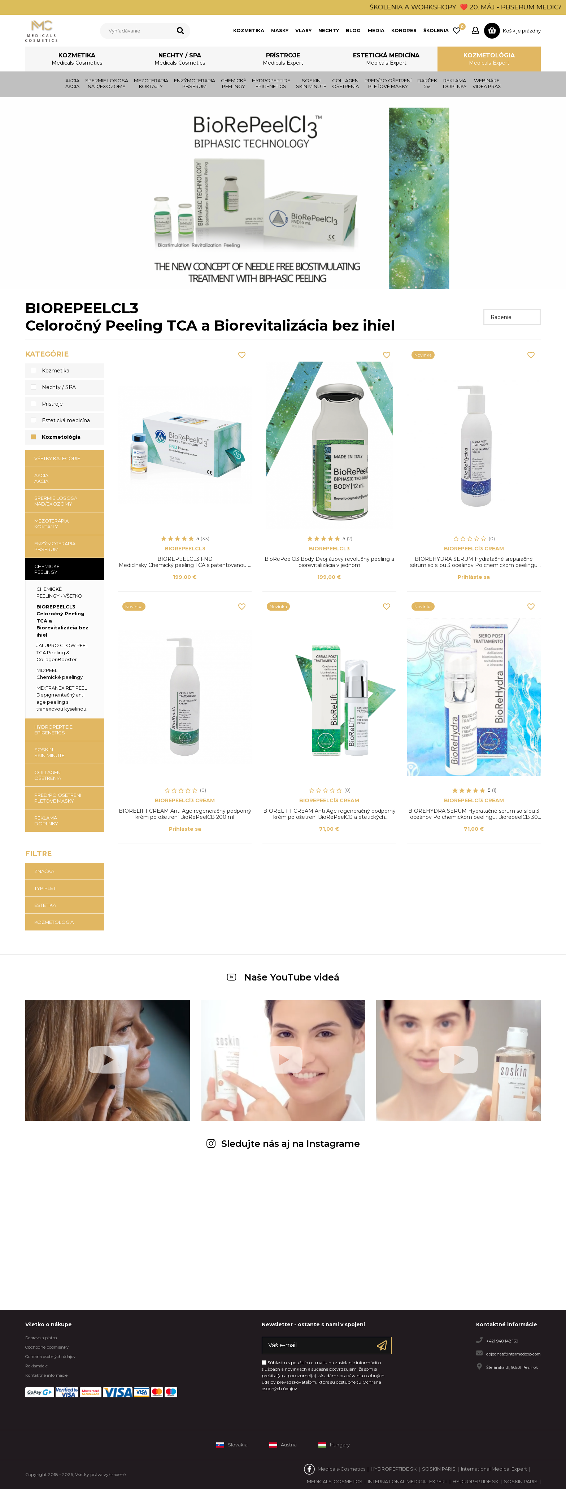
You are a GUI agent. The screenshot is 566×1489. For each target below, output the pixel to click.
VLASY (303, 30)
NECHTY (328, 30)
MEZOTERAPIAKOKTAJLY (151, 83)
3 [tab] (290, 279)
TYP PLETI (45, 888)
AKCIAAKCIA (72, 83)
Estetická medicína (386, 59)
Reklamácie (36, 1365)
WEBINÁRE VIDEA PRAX (487, 83)
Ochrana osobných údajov (50, 1356)
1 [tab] (275, 279)
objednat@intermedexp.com (513, 1354)
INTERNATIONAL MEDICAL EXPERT (407, 1481)
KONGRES (404, 30)
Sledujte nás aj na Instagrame (283, 1143)
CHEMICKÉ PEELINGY (233, 83)
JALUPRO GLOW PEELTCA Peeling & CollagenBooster (62, 652)
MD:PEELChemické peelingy (59, 673)
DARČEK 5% (427, 83)
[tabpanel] (283, 193)
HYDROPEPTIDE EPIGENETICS (271, 83)
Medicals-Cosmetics (341, 1469)
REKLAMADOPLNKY (455, 83)
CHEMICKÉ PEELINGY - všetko (59, 592)
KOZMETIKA (248, 30)
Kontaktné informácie (46, 1375)
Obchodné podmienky (47, 1347)
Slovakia (232, 1445)
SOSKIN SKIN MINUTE (311, 83)
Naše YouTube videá (283, 977)
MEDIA (376, 30)
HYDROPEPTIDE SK (394, 1469)
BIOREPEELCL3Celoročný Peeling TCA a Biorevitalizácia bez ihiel (62, 621)
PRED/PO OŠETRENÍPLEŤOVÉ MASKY (388, 83)
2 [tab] (283, 279)
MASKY (279, 30)
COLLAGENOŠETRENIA (345, 83)
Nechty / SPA (180, 59)
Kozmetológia (489, 59)
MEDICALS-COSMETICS (334, 1481)
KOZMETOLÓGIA (54, 922)
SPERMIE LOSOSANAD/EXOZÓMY (106, 83)
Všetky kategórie (57, 458)
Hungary (334, 1445)
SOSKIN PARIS (439, 1469)
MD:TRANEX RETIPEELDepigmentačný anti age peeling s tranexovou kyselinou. (61, 698)
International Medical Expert (494, 1469)
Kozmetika (76, 59)
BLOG (353, 30)
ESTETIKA (45, 905)
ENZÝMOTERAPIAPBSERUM (194, 83)
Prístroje (282, 59)
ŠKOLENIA (436, 30)
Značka (44, 871)
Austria (283, 1445)
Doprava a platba (41, 1337)
